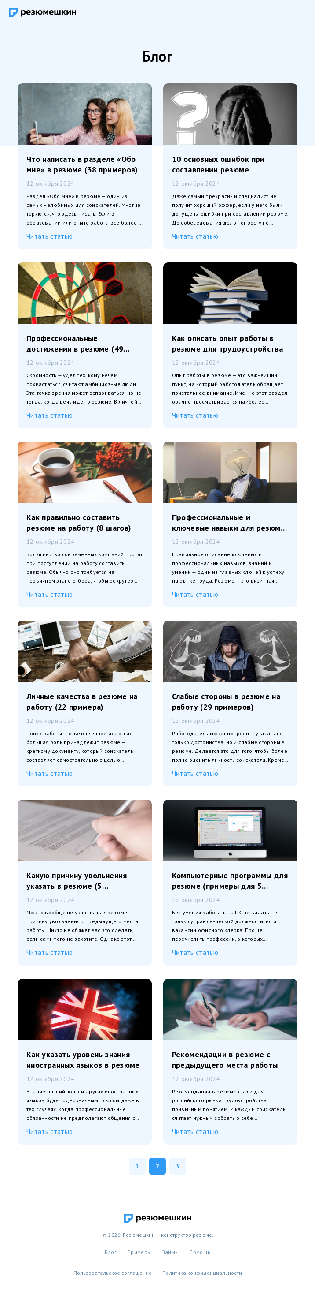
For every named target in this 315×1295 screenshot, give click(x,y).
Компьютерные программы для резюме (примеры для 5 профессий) (230, 880)
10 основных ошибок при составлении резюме (218, 164)
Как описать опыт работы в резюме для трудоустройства (227, 343)
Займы (170, 1252)
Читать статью (49, 236)
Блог (111, 1252)
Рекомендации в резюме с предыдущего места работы (225, 1059)
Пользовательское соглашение (112, 1272)
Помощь (199, 1252)
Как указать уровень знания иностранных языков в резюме (83, 1059)
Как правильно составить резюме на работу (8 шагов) (78, 522)
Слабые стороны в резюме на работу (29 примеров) (226, 701)
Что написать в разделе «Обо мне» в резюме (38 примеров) (82, 164)
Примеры (139, 1252)
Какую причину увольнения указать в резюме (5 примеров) (76, 880)
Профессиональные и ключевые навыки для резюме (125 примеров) (228, 522)
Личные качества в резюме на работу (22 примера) (82, 701)
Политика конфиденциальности (202, 1272)
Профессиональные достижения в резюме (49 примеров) (74, 343)
